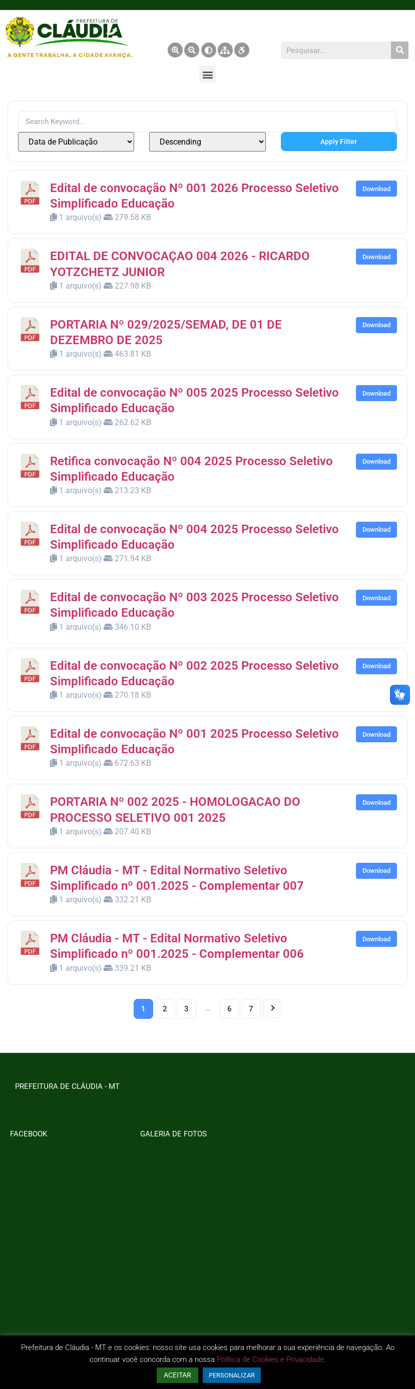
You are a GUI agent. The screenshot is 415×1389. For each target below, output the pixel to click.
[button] (207, 74)
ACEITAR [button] (177, 1375)
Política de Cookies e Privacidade (270, 1359)
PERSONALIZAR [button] (232, 1375)
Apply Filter (338, 142)
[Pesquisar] (399, 50)
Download (376, 189)
